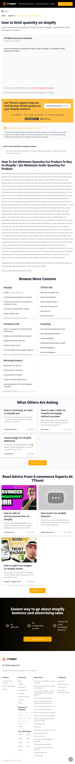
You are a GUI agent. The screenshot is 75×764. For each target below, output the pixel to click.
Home (4, 16)
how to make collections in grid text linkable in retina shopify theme (44, 693)
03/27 (28, 742)
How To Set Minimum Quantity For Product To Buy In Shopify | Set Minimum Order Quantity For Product (36, 152)
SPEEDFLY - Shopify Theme (12, 582)
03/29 (28, 738)
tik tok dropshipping (47, 352)
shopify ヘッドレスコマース (13, 292)
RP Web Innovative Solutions (18, 38)
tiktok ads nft (45, 311)
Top (71, 759)
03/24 (20, 750)
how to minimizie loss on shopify (44, 712)
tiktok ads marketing (48, 297)
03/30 (20, 738)
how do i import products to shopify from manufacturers (43, 702)
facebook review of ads (12, 345)
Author (20, 703)
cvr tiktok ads (38, 756)
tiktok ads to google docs (49, 292)
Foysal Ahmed (8, 454)
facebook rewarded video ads (14, 341)
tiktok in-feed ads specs (49, 302)
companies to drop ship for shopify (16, 309)
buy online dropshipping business (52, 329)
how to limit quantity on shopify (28, 16)
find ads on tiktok (46, 316)
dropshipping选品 (46, 338)
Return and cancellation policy (64, 691)
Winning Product (23, 696)
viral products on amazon (13, 375)
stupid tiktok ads (39, 724)
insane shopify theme (11, 313)
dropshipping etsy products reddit (52, 343)
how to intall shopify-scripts (43, 698)
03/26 (20, 746)
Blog (19, 681)
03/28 (20, 742)
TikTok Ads (21, 687)
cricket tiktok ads (39, 736)
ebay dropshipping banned (50, 334)
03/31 (28, 735)
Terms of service (63, 684)
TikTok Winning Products (26, 4)
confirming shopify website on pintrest (18, 297)
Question (11, 16)
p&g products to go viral (12, 365)
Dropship (21, 693)
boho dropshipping (47, 348)
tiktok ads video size (40, 752)
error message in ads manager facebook (18, 350)
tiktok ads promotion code (42, 744)
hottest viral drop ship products (15, 379)
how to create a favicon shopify (44, 716)
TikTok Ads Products (42, 4)
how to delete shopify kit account (44, 706)
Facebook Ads (22, 690)
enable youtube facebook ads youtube (18, 336)
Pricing (52, 4)
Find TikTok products (57, 106)
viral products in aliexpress (13, 370)
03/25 (28, 746)
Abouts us (61, 681)
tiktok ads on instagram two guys (44, 730)
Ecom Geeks (45, 429)
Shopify (20, 684)
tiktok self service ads (41, 733)
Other (20, 726)
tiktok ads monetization (49, 306)
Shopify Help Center (10, 429)
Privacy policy (62, 687)
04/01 (20, 735)
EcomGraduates (9, 532)
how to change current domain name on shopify (44, 720)
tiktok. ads (37, 727)
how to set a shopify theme (42, 709)
